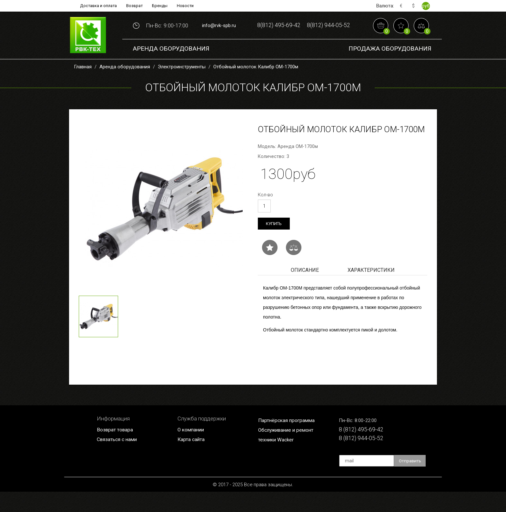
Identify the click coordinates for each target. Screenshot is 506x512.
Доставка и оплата (95, 5)
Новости (189, 5)
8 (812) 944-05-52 (364, 459)
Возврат (134, 5)
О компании (192, 449)
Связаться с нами (119, 459)
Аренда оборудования (171, 67)
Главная (83, 85)
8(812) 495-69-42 (303, 24)
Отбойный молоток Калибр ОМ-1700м (255, 85)
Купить (274, 242)
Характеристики (371, 289)
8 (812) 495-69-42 (364, 449)
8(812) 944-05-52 (303, 44)
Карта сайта (192, 459)
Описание (305, 289)
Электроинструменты (182, 85)
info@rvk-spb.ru (219, 35)
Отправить (410, 481)
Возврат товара (116, 449)
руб (426, 5)
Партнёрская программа (288, 440)
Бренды (162, 5)
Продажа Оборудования (390, 67)
